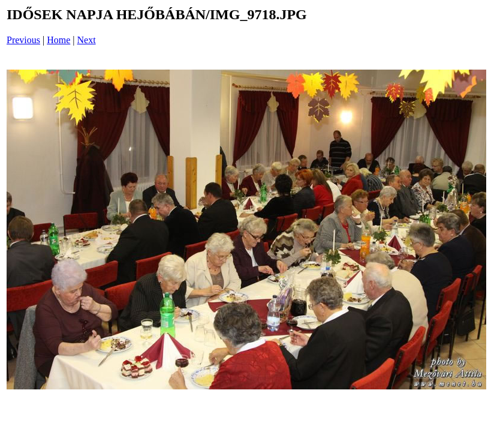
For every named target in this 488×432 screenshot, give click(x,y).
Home (58, 40)
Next (86, 40)
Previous (23, 40)
